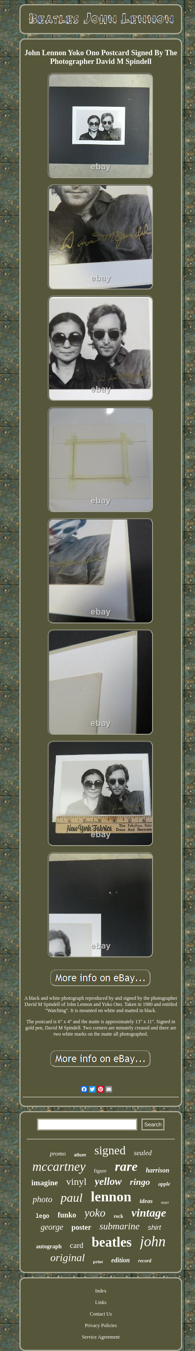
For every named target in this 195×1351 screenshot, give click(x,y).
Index (100, 1291)
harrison (157, 1170)
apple (164, 1184)
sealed (143, 1153)
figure (100, 1171)
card (77, 1245)
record (144, 1261)
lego (42, 1216)
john (152, 1242)
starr (165, 1202)
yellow (108, 1181)
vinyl (76, 1181)
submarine (119, 1226)
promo (58, 1153)
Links (100, 1302)
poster (81, 1227)
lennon (111, 1196)
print (98, 1261)
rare (126, 1166)
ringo (140, 1182)
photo (42, 1199)
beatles (112, 1242)
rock (118, 1216)
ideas (146, 1201)
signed (110, 1150)
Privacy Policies (101, 1325)
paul (71, 1197)
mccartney (58, 1166)
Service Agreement (101, 1337)
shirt (154, 1227)
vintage (149, 1212)
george (51, 1226)
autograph (48, 1246)
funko (67, 1215)
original (67, 1258)
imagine (44, 1182)
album (80, 1155)
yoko (95, 1213)
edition (120, 1260)
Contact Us (101, 1314)
